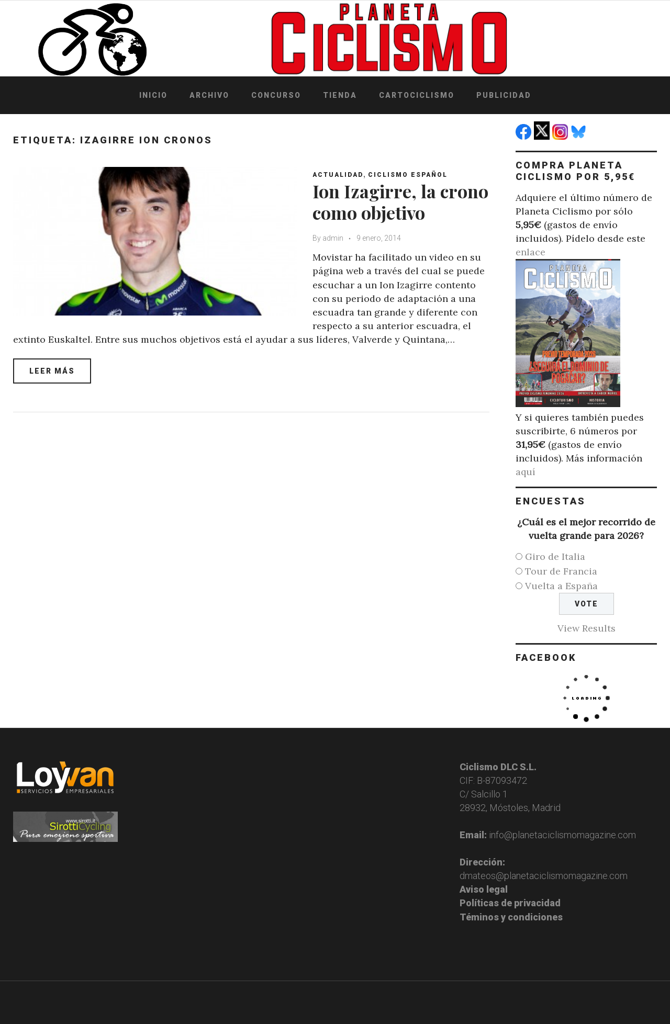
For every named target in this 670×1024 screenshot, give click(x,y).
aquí (525, 472)
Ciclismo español (408, 174)
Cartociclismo (416, 95)
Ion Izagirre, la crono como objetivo (400, 201)
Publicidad (503, 95)
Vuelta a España (561, 586)
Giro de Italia (555, 556)
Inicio (153, 95)
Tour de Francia (561, 571)
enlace (530, 252)
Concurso (276, 95)
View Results (586, 628)
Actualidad (337, 174)
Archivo (209, 95)
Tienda (340, 95)
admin (332, 238)
